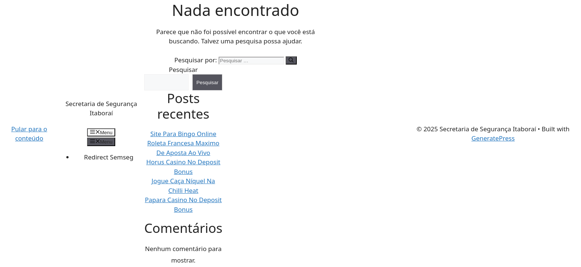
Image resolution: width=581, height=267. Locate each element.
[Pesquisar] (291, 60)
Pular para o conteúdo (29, 134)
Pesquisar (183, 69)
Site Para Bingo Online (183, 133)
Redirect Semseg (108, 157)
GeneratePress (493, 138)
